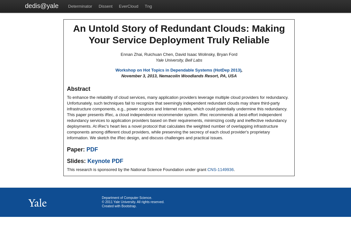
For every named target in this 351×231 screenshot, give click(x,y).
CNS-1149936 (221, 169)
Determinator (80, 6)
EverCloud (128, 6)
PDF (92, 149)
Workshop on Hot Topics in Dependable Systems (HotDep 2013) (178, 70)
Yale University (124, 202)
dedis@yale (42, 5)
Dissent (105, 6)
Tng (148, 6)
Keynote (98, 161)
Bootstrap (128, 206)
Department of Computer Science (126, 198)
